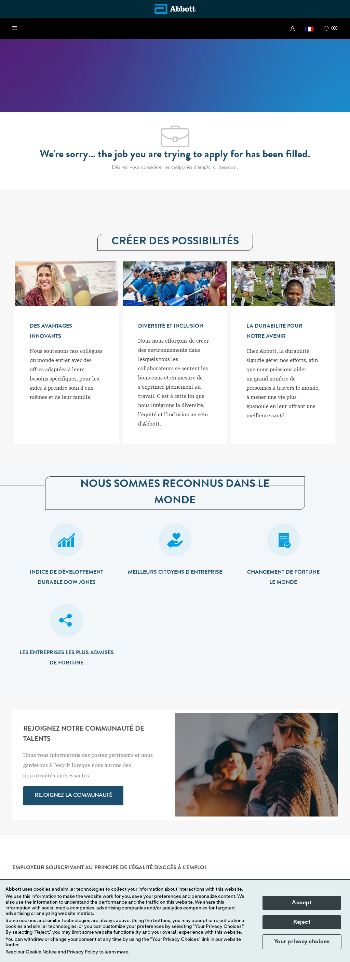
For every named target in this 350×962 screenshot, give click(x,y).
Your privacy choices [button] (302, 941)
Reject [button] (301, 922)
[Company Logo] (174, 9)
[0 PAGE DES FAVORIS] (331, 29)
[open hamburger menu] (14, 28)
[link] (292, 28)
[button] (309, 28)
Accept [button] (302, 902)
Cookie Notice (41, 952)
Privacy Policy (82, 952)
